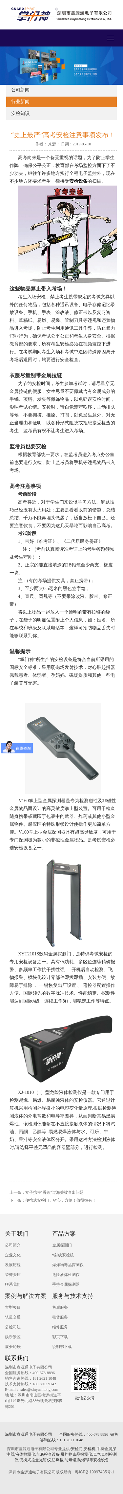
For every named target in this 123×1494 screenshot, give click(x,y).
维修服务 (60, 1327)
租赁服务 (60, 1317)
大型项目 (13, 1307)
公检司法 (13, 1327)
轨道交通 (13, 1317)
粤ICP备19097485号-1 (94, 1472)
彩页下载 (60, 1337)
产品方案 (64, 1233)
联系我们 (13, 1284)
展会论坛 (13, 1346)
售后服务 (60, 1307)
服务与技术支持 (72, 1296)
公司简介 (13, 1245)
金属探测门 (62, 1245)
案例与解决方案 (25, 1296)
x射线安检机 (63, 1255)
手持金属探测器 (66, 1284)
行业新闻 (20, 101)
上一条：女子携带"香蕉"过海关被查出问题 (47, 1192)
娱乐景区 (13, 1337)
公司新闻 (20, 89)
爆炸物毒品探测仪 (68, 1265)
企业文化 (13, 1255)
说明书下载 (62, 1346)
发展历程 (13, 1265)
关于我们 (17, 1233)
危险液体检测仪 (66, 1274)
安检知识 (20, 113)
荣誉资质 (13, 1274)
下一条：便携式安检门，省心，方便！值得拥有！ (53, 1200)
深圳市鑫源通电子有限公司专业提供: (39, 1449)
